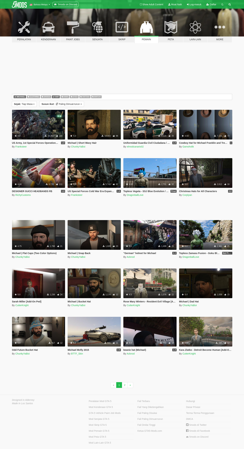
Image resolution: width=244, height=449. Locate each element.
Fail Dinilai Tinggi (146, 425)
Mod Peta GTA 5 (97, 436)
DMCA (189, 419)
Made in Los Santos (22, 403)
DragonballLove (135, 195)
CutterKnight (22, 305)
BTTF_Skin (77, 353)
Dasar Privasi (193, 407)
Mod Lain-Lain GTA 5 (100, 442)
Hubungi (190, 401)
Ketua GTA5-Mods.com (149, 430)
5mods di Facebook (198, 430)
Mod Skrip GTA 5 (98, 425)
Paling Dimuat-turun (62, 104)
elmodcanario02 (135, 146)
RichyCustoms (23, 195)
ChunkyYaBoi (78, 146)
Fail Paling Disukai (147, 413)
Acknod (131, 257)
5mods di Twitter (196, 424)
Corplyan (187, 195)
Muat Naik (175, 4)
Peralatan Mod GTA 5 (100, 401)
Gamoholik (188, 146)
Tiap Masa (24, 104)
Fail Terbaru (143, 401)
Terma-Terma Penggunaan (200, 413)
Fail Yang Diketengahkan (150, 407)
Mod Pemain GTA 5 (99, 430)
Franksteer (21, 146)
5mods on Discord (197, 436)
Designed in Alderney (23, 400)
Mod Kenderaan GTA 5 (101, 407)
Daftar (211, 4)
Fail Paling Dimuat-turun (150, 419)
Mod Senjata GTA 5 (99, 419)
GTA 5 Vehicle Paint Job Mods (105, 413)
